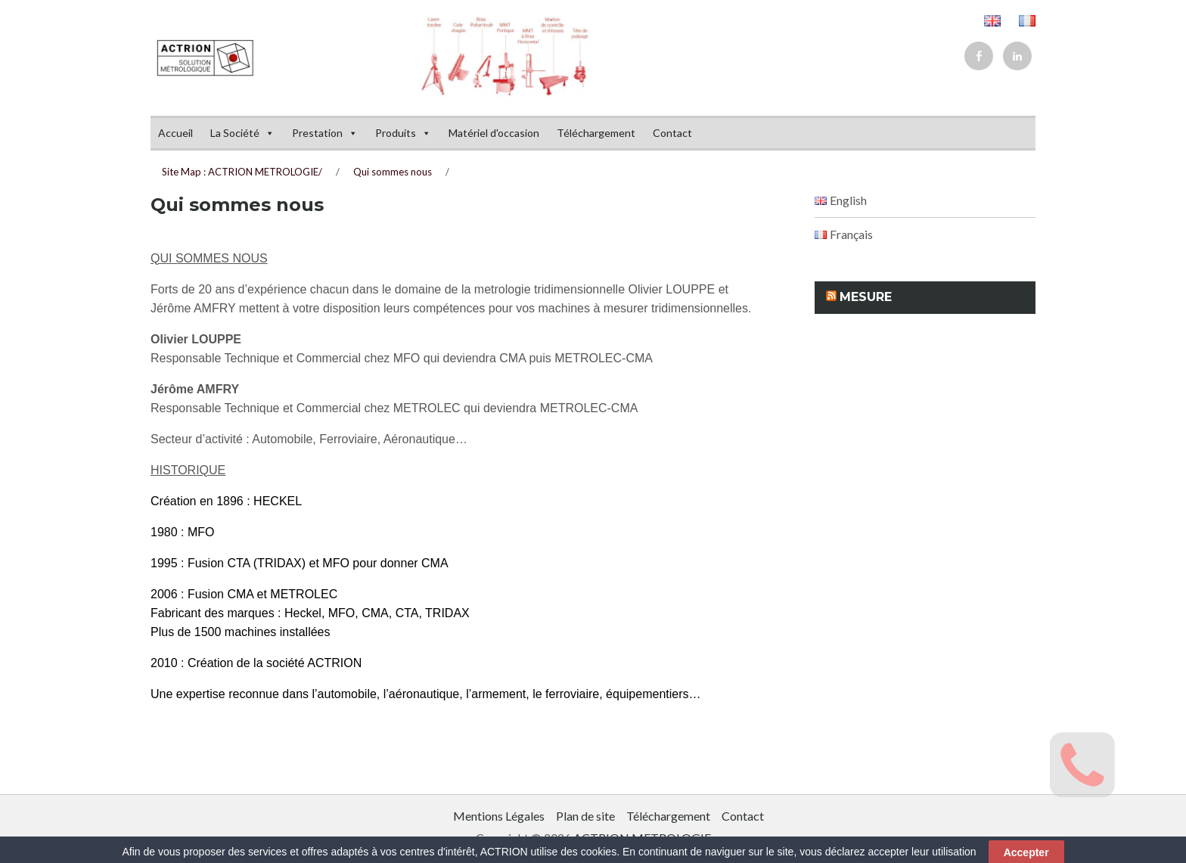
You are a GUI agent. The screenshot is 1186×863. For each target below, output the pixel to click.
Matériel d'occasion (494, 132)
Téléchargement (596, 132)
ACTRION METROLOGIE (642, 837)
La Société (242, 132)
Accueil (175, 132)
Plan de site (585, 816)
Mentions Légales (499, 816)
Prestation (325, 132)
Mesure (866, 297)
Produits (403, 132)
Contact (672, 132)
